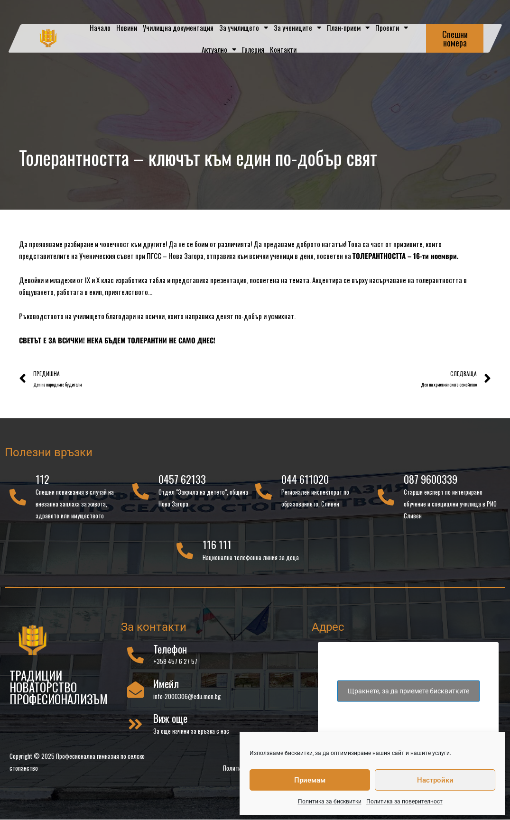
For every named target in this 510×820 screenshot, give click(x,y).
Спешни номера (455, 38)
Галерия (253, 49)
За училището (243, 27)
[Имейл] (135, 690)
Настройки (435, 780)
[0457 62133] (140, 492)
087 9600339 (430, 480)
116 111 (217, 545)
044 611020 (305, 480)
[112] (17, 498)
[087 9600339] (386, 498)
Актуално (219, 49)
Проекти (391, 27)
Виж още (170, 719)
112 (42, 480)
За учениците (297, 27)
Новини (126, 27)
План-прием (348, 27)
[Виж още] (135, 725)
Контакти (283, 49)
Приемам (309, 780)
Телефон (170, 649)
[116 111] (184, 552)
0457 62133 (182, 480)
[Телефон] (135, 655)
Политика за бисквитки (330, 801)
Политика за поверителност (404, 801)
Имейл (166, 684)
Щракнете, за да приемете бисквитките (408, 692)
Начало (100, 27)
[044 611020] (263, 492)
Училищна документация (178, 27)
